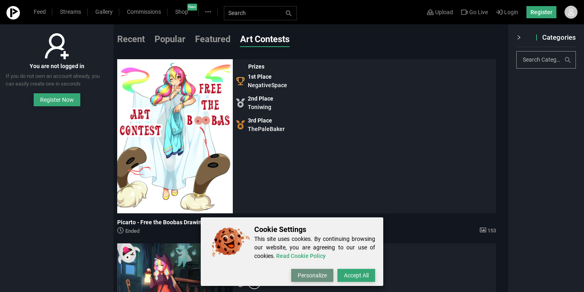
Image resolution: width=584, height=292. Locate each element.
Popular (178, 39)
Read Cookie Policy (301, 256)
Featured (221, 39)
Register (541, 12)
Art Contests (273, 39)
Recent (139, 39)
